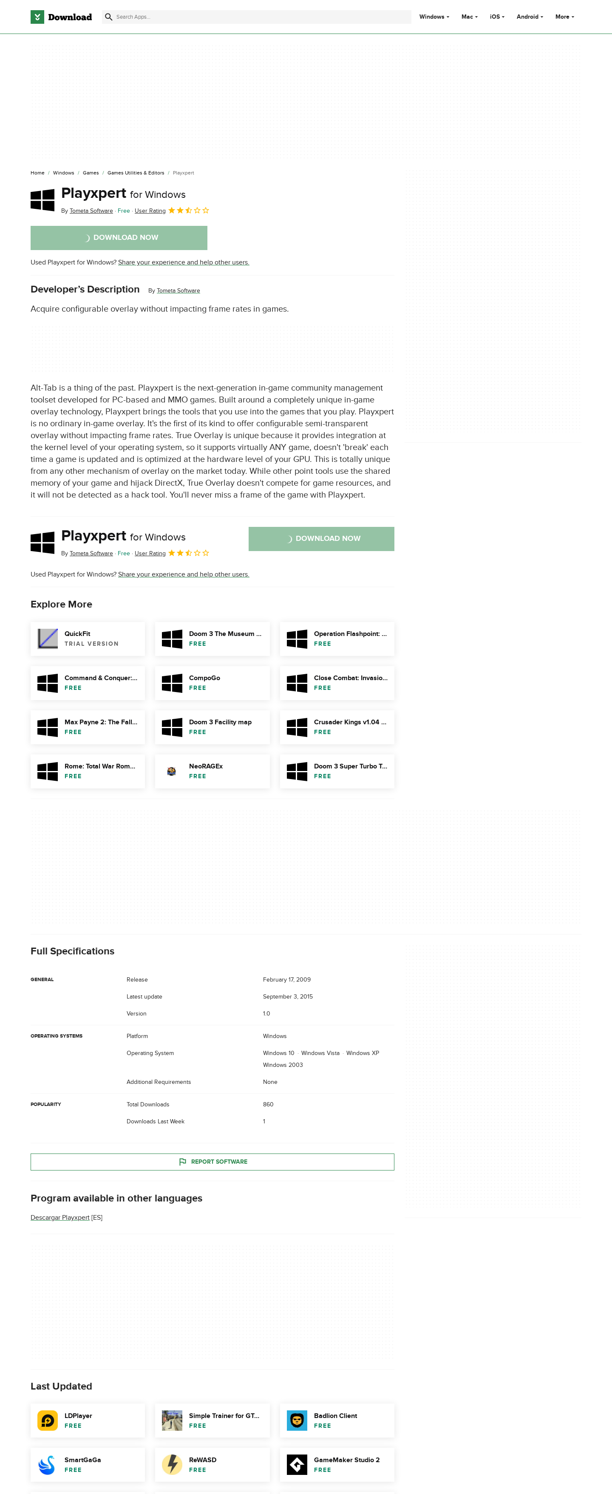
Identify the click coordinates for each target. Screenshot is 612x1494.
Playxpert (123, 193)
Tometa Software (178, 290)
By (87, 210)
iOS (495, 17)
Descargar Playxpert (60, 1217)
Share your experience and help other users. (183, 262)
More (565, 16)
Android (527, 17)
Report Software (212, 1161)
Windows (432, 17)
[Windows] (63, 173)
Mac (467, 17)
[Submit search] (109, 17)
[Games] (91, 173)
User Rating (172, 210)
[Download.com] (61, 17)
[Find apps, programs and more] (256, 17)
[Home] (38, 173)
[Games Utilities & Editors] (136, 173)
